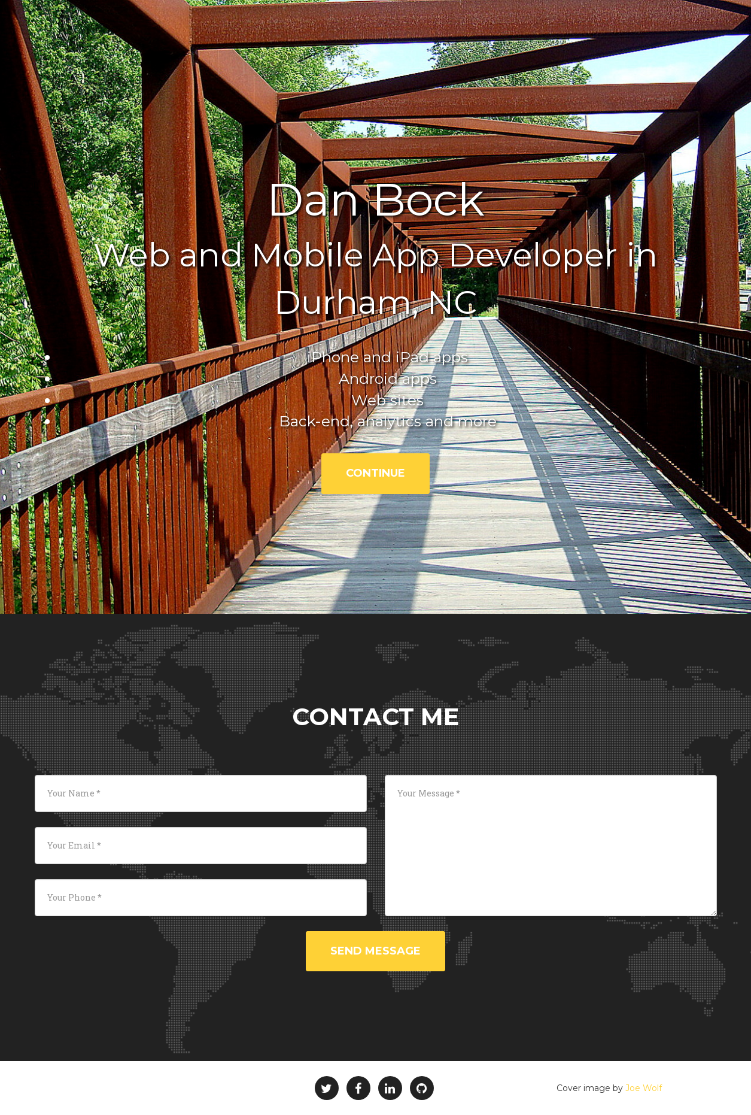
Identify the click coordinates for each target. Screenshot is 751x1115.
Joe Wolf (643, 1088)
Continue (375, 473)
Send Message (375, 951)
